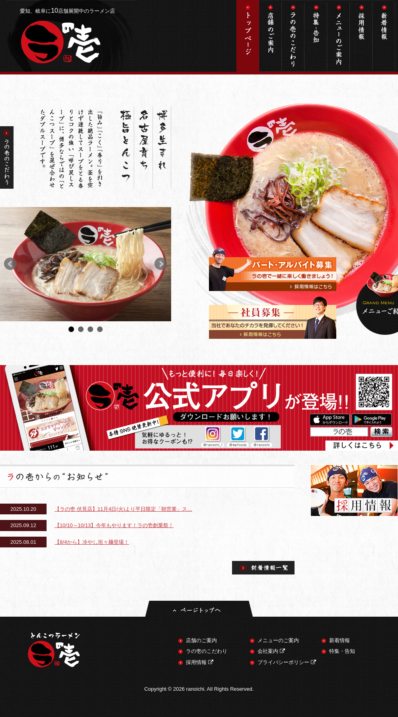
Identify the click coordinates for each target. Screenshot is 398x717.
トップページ (247, 36)
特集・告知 (315, 36)
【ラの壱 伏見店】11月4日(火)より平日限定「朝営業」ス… (123, 509)
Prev (10, 264)
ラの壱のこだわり (293, 36)
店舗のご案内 (270, 36)
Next (160, 264)
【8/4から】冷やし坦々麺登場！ (92, 542)
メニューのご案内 (338, 36)
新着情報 (384, 36)
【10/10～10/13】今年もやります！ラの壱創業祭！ (114, 525)
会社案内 (271, 651)
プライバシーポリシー (287, 662)
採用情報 (361, 36)
